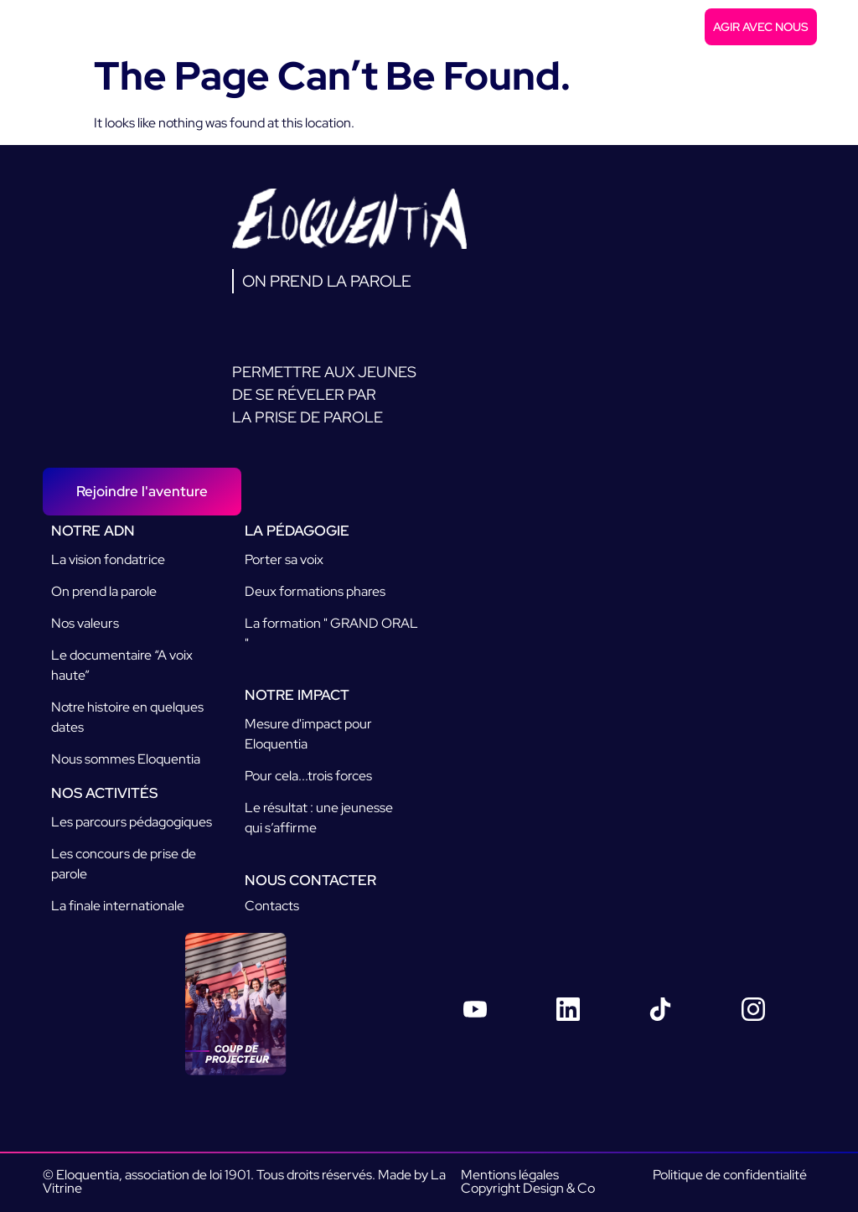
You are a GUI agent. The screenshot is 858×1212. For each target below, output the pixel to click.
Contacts (272, 905)
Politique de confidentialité (730, 1175)
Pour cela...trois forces (308, 776)
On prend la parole (104, 591)
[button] (836, 27)
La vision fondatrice (108, 559)
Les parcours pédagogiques (131, 822)
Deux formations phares (315, 591)
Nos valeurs (85, 623)
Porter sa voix (284, 559)
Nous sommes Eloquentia (125, 759)
